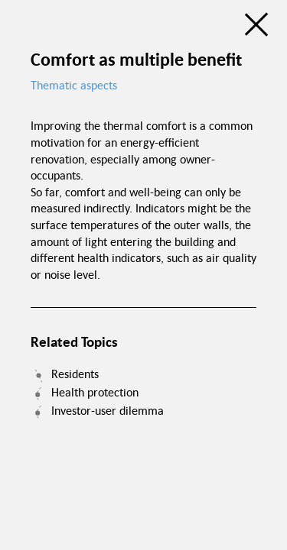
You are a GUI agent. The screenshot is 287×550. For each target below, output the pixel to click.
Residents (75, 373)
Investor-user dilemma (107, 410)
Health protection (95, 392)
